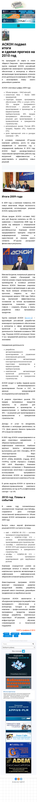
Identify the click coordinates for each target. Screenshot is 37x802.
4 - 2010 (4, 30)
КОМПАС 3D (15, 633)
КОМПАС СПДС (26, 633)
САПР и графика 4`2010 (25, 630)
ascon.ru (28, 318)
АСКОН (6, 633)
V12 (16, 636)
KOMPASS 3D (8, 636)
